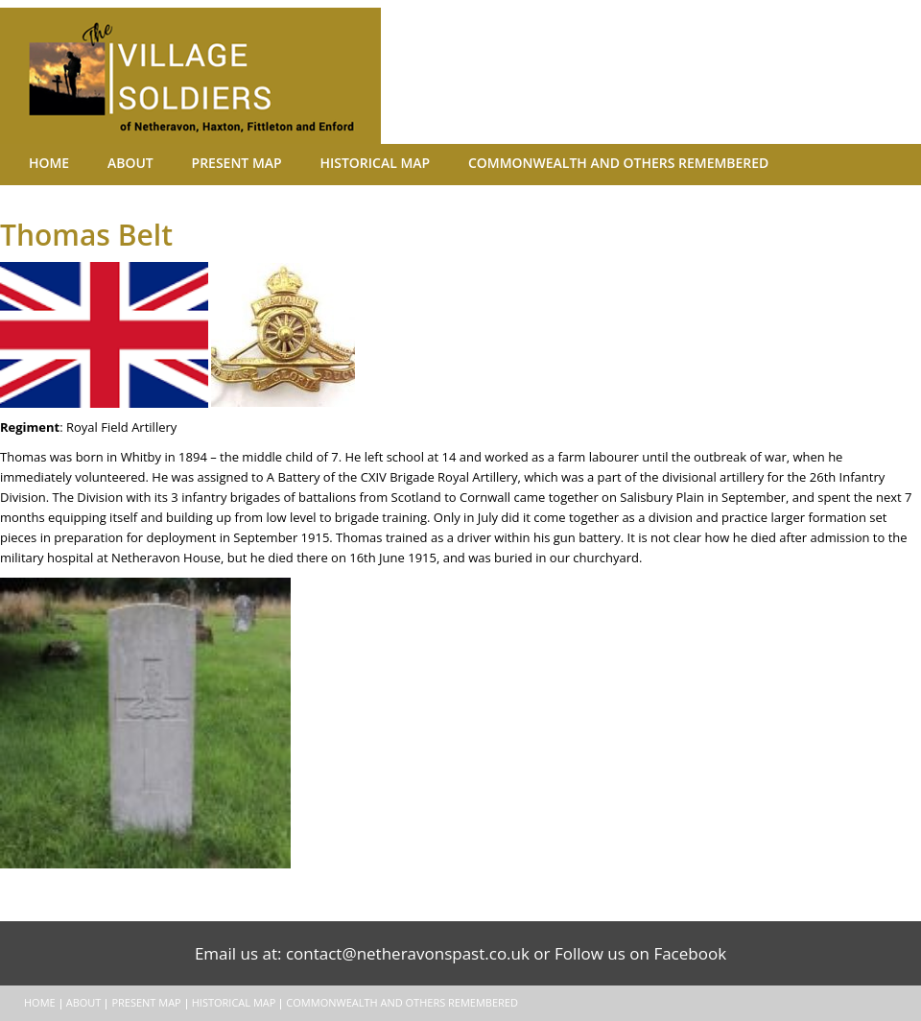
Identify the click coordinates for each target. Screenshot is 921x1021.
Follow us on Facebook (640, 953)
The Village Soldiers (211, 76)
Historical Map (308, 163)
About (104, 163)
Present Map (191, 163)
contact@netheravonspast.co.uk (408, 953)
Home (40, 163)
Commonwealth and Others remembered (523, 163)
